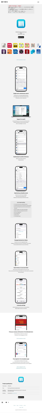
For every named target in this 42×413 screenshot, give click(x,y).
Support (17, 405)
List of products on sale (21, 59)
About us (15, 405)
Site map (25, 405)
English (22, 407)
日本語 (20, 407)
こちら (13, 12)
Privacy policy (21, 405)
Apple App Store (14, 393)
